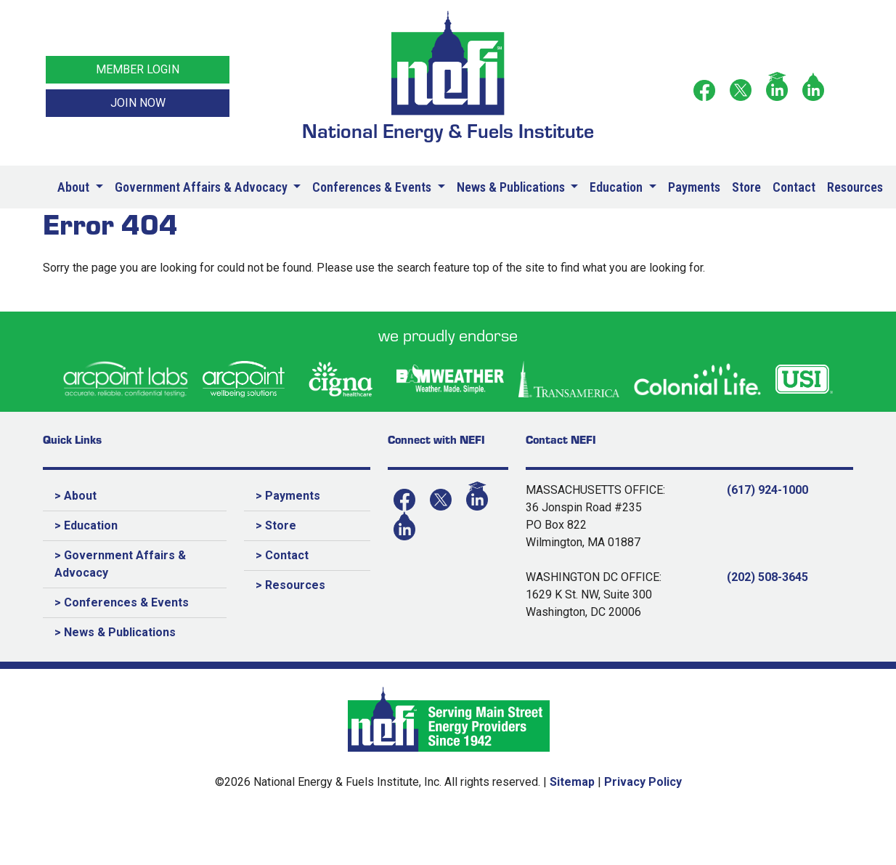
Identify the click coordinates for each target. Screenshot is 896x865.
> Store (276, 525)
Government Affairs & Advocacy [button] (202, 187)
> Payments (288, 496)
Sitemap (572, 782)
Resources (855, 187)
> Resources (290, 585)
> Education (86, 525)
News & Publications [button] (512, 187)
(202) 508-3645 (767, 577)
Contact (794, 187)
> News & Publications (115, 632)
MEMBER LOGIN (137, 69)
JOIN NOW (138, 103)
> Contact (282, 555)
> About (75, 496)
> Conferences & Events (121, 602)
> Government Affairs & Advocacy (120, 564)
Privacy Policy (643, 782)
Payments (694, 187)
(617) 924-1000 (767, 490)
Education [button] (617, 187)
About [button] (74, 187)
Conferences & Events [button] (373, 187)
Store (746, 187)
